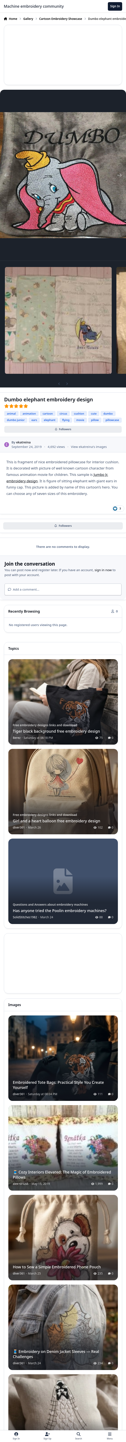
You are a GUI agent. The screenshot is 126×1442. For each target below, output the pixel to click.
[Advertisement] (63, 55)
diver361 (19, 827)
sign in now (103, 570)
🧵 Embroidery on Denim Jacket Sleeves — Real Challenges (56, 1354)
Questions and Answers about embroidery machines (50, 904)
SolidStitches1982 (25, 917)
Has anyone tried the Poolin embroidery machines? (60, 910)
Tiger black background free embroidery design (56, 730)
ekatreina (23, 442)
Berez (17, 738)
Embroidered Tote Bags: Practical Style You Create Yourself (58, 1085)
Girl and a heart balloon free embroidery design (56, 820)
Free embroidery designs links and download (45, 725)
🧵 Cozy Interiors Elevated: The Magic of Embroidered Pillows (62, 1174)
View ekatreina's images (89, 446)
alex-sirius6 (20, 1184)
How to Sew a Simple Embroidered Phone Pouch (57, 1266)
